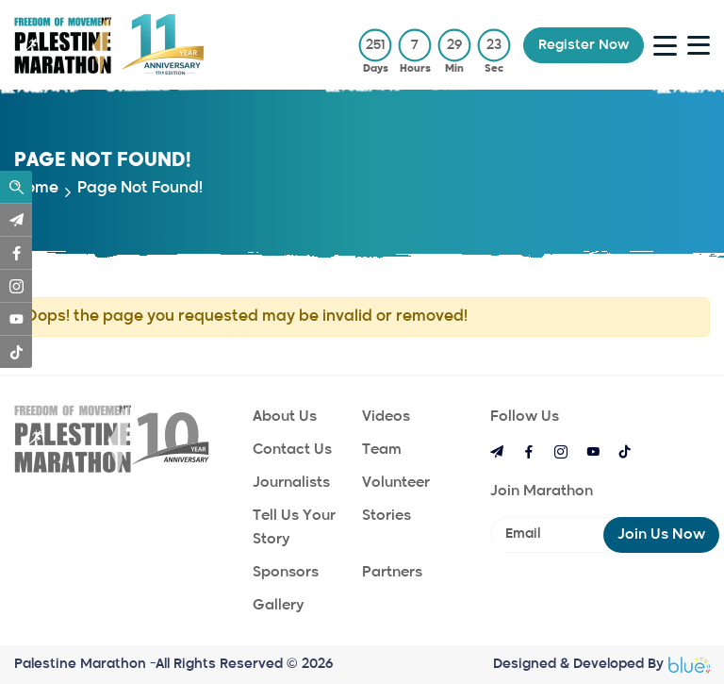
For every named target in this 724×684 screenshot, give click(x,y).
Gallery (278, 605)
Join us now (661, 534)
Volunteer (396, 482)
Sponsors (286, 572)
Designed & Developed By (601, 665)
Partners (392, 572)
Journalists (291, 482)
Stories (386, 516)
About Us (285, 416)
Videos (386, 416)
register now (583, 45)
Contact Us (292, 449)
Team (382, 449)
